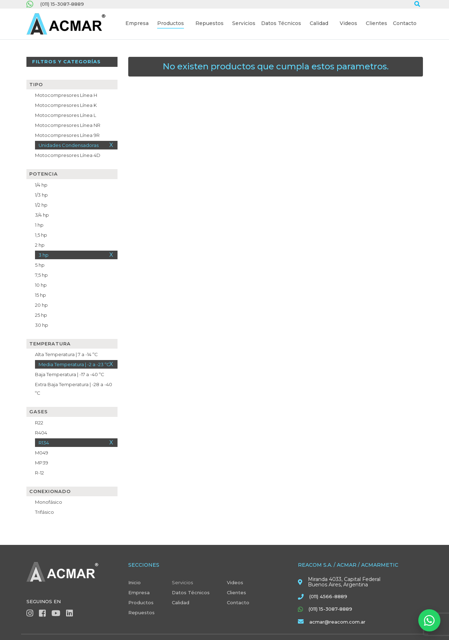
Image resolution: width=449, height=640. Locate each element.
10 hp (41, 285)
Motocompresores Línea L (65, 115)
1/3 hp (41, 195)
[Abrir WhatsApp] (429, 620)
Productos (141, 602)
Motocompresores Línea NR (67, 125)
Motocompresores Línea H (66, 95)
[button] (137, 24)
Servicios (182, 582)
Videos (235, 582)
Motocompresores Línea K (66, 105)
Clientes (236, 592)
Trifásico (44, 512)
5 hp (40, 265)
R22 (39, 422)
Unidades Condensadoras (69, 145)
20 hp (41, 305)
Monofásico (48, 502)
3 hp (44, 255)
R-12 (39, 473)
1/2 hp (41, 205)
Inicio (134, 582)
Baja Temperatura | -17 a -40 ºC (69, 374)
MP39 (41, 463)
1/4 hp (41, 185)
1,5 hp (41, 235)
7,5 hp (41, 275)
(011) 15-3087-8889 (62, 4)
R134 (44, 442)
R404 (41, 432)
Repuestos (141, 612)
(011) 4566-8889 (328, 596)
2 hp (40, 245)
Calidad (180, 602)
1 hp (39, 225)
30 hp (41, 325)
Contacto (238, 602)
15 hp (40, 295)
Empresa (139, 592)
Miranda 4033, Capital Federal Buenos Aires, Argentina (344, 582)
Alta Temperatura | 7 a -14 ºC (66, 354)
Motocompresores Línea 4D (67, 155)
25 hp (41, 315)
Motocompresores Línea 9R (67, 135)
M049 (41, 453)
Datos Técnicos (191, 592)
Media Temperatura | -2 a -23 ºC (74, 364)
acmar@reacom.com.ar (337, 622)
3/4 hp (42, 215)
